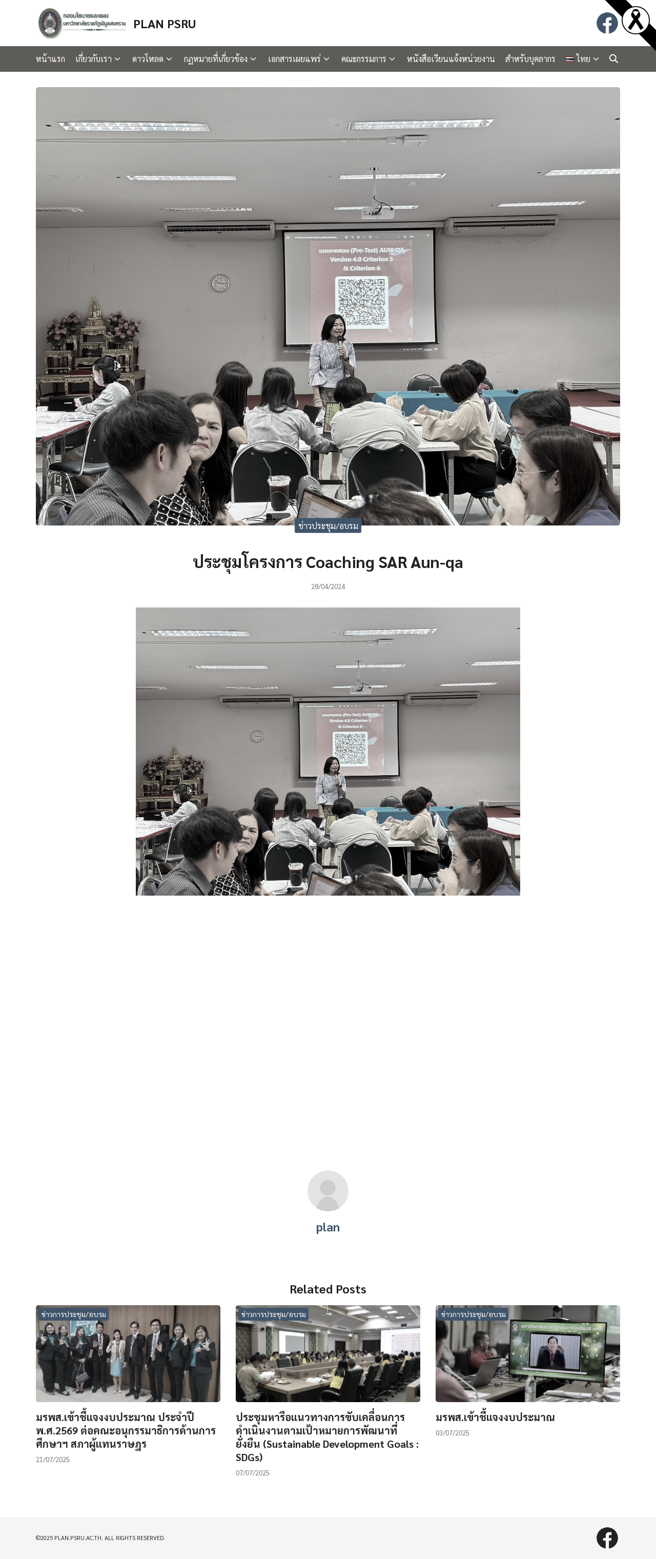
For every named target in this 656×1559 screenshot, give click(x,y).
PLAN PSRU (164, 23)
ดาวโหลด (147, 58)
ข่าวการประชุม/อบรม (74, 1314)
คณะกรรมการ (363, 58)
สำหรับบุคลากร (530, 58)
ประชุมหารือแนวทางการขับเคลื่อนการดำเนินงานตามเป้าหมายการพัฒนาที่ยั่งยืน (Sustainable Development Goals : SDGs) (327, 1437)
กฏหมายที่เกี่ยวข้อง (216, 58)
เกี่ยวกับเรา (93, 58)
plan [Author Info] (328, 1226)
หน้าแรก (50, 58)
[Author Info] (328, 1208)
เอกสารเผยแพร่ (294, 58)
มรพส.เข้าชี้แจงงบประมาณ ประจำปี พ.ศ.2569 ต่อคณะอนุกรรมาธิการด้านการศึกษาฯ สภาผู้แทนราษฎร (126, 1430)
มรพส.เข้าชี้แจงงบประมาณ (495, 1417)
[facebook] (607, 23)
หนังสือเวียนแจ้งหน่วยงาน (451, 58)
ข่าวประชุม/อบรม (328, 525)
